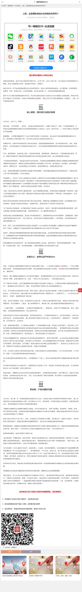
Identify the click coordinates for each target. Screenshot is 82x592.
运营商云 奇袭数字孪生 (36, 575)
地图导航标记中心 (41, 2)
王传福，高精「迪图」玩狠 (63, 575)
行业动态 (17, 5)
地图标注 (45, 17)
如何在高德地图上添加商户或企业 (12, 575)
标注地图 (8, 183)
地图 (31, 551)
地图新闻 (10, 5)
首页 (4, 5)
